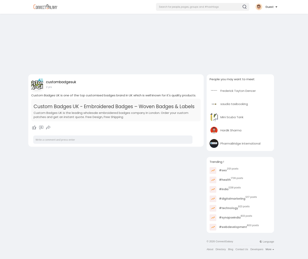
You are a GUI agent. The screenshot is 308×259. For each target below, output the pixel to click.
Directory (221, 249)
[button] (202, 7)
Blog (230, 249)
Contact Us (242, 249)
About (210, 249)
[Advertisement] (154, 42)
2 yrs (49, 87)
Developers (256, 249)
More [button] (270, 249)
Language (266, 241)
